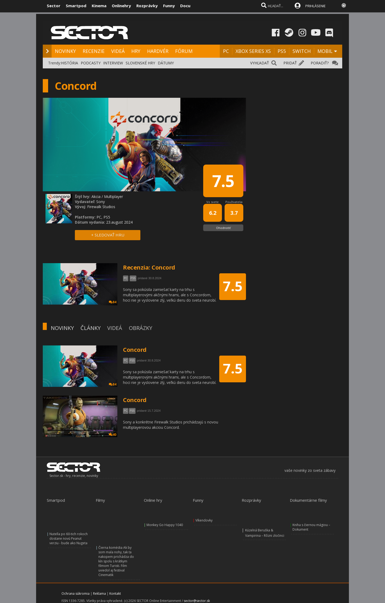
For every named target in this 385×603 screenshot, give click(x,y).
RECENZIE (94, 51)
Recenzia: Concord (149, 267)
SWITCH (301, 51)
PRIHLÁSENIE (315, 5)
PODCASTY (91, 62)
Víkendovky (204, 520)
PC (226, 51)
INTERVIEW (113, 62)
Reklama (99, 593)
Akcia (96, 196)
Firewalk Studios (101, 206)
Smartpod (76, 5)
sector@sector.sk (197, 600)
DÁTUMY (166, 62)
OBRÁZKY (140, 328)
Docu (185, 5)
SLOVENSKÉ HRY (140, 62)
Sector (53, 5)
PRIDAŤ (290, 62)
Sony (100, 201)
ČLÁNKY (90, 328)
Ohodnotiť (223, 228)
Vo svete (212, 202)
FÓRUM (183, 51)
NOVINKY (65, 51)
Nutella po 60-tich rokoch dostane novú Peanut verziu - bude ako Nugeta (68, 538)
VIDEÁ (118, 51)
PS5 (282, 51)
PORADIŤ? (320, 62)
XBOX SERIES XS (253, 51)
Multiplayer (113, 196)
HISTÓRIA (69, 62)
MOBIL (325, 51)
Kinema (99, 5)
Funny (169, 5)
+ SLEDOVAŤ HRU (107, 235)
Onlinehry (121, 5)
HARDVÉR (157, 51)
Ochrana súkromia (75, 593)
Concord (135, 349)
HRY (135, 51)
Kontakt (115, 593)
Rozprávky (147, 5)
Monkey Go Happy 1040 (165, 525)
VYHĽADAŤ (259, 62)
